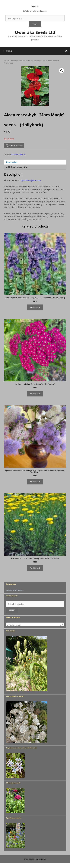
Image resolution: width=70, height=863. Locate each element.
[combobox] (35, 624)
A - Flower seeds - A (19, 60)
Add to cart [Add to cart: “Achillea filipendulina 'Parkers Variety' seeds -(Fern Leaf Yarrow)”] (35, 568)
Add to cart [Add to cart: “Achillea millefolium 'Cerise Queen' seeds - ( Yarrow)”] (35, 393)
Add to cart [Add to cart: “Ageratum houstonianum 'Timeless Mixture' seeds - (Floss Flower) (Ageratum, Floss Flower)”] (35, 481)
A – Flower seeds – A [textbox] (34, 625)
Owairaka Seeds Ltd (35, 32)
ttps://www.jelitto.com (31, 180)
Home (6, 60)
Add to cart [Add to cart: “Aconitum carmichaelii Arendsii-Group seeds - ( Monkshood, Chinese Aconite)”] (35, 307)
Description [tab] (11, 162)
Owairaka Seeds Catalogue (14, 590)
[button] (61, 70)
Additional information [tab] (17, 167)
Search (35, 24)
